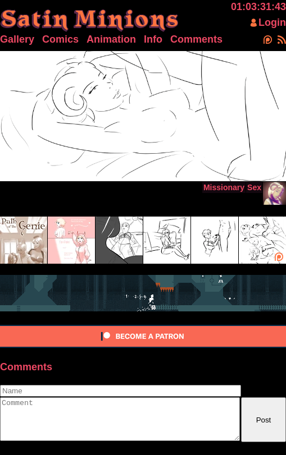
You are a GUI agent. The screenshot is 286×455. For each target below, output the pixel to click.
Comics (60, 39)
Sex (254, 187)
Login (272, 22)
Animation (111, 39)
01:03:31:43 (258, 6)
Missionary (223, 187)
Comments (196, 39)
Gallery (17, 39)
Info (153, 39)
